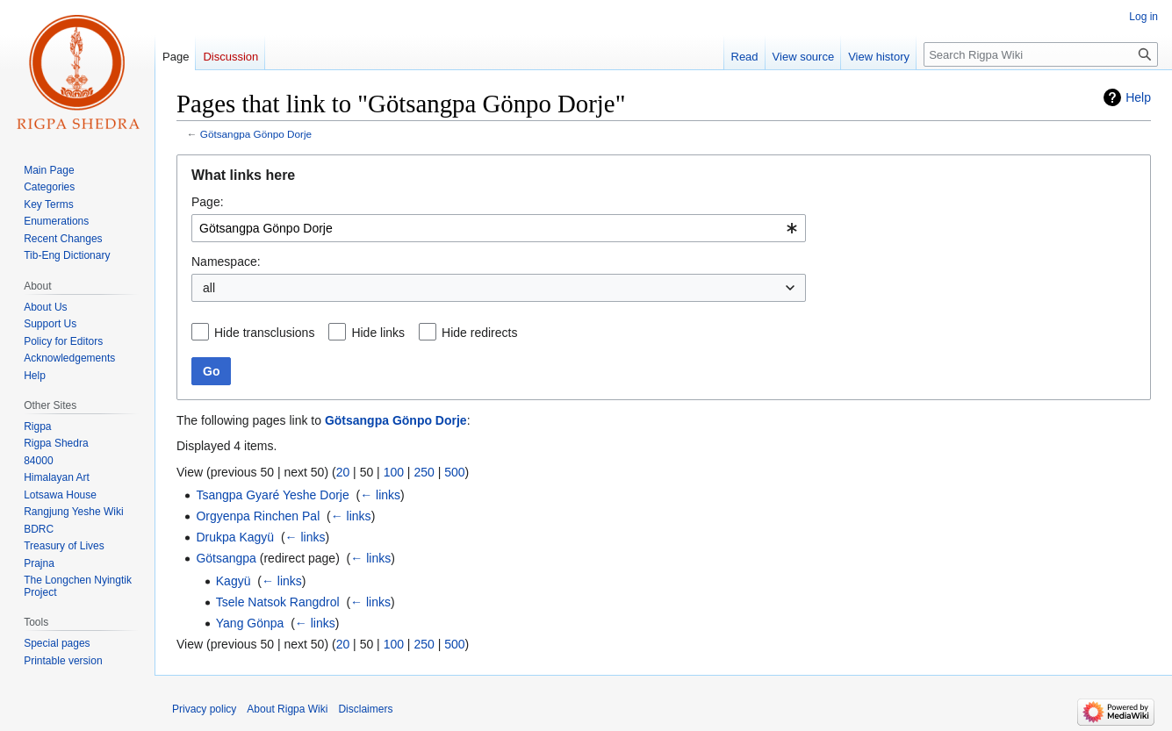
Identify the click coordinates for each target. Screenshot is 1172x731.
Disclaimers (365, 709)
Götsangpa (226, 558)
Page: (207, 202)
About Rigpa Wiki (287, 709)
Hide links (378, 333)
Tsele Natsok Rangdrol (278, 602)
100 (394, 472)
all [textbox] (209, 288)
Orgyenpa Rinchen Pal (258, 516)
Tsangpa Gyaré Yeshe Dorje (272, 495)
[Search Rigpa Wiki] (1041, 54)
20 (343, 472)
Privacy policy (204, 709)
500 (454, 472)
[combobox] (498, 228)
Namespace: (226, 261)
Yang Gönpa (250, 623)
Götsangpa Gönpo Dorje (256, 134)
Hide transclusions (264, 333)
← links (380, 495)
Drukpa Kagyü (235, 537)
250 (423, 472)
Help (1138, 97)
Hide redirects (479, 333)
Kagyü (233, 581)
